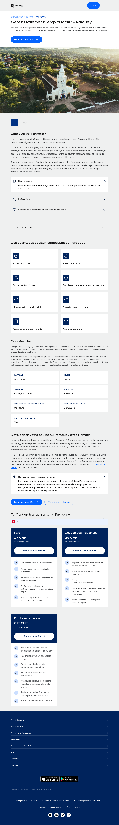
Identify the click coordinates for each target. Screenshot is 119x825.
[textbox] (59, 522)
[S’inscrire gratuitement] (58, 502)
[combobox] (59, 522)
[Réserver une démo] (34, 550)
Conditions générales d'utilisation (87, 801)
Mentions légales (74, 807)
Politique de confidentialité (26, 801)
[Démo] (93, 5)
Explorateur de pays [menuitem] (22, 17)
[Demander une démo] (26, 39)
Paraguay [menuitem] (40, 17)
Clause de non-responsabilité (50, 807)
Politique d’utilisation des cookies (55, 801)
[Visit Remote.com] (17, 6)
